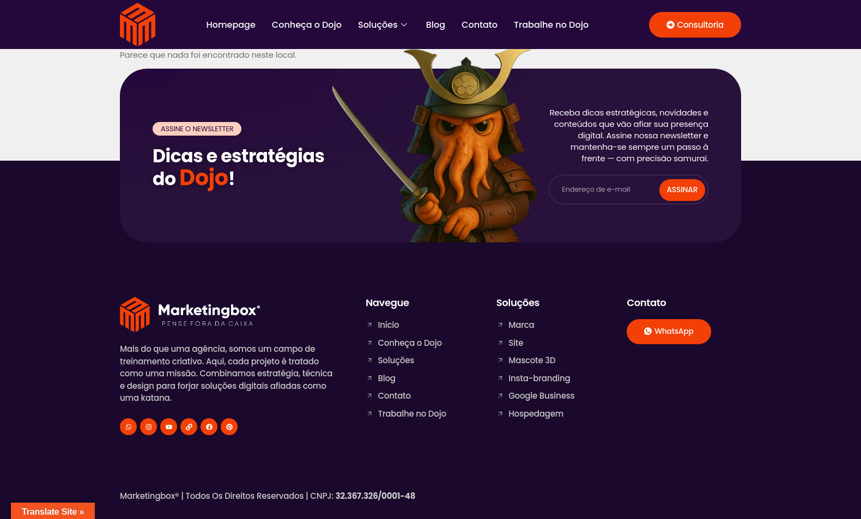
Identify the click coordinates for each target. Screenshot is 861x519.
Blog (435, 25)
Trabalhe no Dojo (551, 25)
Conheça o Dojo (307, 25)
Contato (480, 25)
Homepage (230, 25)
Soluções (384, 25)
